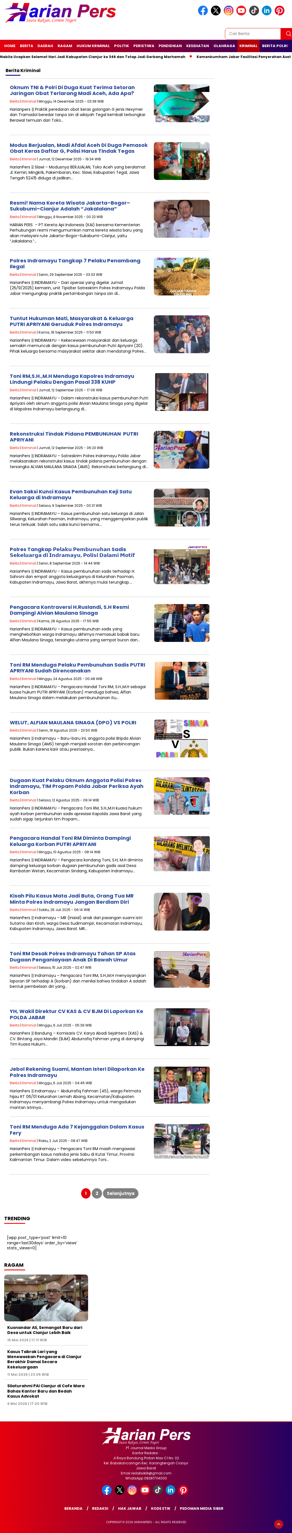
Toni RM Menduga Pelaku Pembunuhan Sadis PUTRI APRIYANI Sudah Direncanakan (77, 667)
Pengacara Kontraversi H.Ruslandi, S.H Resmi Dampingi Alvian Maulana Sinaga (69, 610)
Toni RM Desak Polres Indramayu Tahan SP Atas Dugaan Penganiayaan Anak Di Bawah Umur (73, 956)
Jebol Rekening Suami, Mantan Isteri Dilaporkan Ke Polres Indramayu (77, 1072)
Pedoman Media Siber (201, 1508)
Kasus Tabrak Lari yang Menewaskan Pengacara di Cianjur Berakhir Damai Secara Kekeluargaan (44, 1359)
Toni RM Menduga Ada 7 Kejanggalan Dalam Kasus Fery (77, 1129)
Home (9, 45)
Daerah (45, 45)
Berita (26, 45)
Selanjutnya (121, 1193)
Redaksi (100, 1508)
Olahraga (224, 45)
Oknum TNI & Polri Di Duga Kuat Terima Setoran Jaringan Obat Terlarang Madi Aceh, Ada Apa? (72, 90)
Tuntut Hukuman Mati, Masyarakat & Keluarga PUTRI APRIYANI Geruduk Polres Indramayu (71, 321)
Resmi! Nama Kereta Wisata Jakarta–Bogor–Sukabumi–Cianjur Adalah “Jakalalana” (70, 205)
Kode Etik (160, 1508)
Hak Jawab (129, 1508)
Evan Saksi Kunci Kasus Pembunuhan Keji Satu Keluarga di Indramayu (71, 494)
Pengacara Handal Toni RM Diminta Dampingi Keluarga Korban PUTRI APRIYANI (70, 841)
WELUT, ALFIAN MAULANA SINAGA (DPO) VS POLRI (73, 722)
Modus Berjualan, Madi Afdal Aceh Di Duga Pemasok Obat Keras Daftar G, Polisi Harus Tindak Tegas (79, 148)
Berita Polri (275, 45)
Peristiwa (143, 45)
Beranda (73, 1508)
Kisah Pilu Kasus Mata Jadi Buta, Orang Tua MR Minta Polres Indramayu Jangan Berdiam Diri (72, 898)
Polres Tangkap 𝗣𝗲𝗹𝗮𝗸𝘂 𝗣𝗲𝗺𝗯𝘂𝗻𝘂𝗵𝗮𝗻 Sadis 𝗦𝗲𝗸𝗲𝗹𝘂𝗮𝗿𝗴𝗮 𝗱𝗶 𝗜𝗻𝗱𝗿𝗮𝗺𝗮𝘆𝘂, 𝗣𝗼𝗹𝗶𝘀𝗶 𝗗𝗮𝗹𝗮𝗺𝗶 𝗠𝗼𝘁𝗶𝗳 (72, 552)
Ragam (65, 45)
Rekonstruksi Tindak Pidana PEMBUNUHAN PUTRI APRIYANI (74, 436)
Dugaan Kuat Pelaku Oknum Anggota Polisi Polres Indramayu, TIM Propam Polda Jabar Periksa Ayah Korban (76, 786)
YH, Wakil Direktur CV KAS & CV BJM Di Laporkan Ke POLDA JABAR (76, 1014)
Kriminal (248, 45)
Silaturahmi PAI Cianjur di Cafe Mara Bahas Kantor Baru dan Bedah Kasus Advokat (45, 1391)
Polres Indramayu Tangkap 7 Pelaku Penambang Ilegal (75, 263)
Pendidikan (170, 45)
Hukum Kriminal (93, 45)
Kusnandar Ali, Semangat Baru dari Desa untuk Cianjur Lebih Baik (44, 1330)
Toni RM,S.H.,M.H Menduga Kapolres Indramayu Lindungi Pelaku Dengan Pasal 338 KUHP (72, 379)
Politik (121, 45)
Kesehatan (197, 45)
